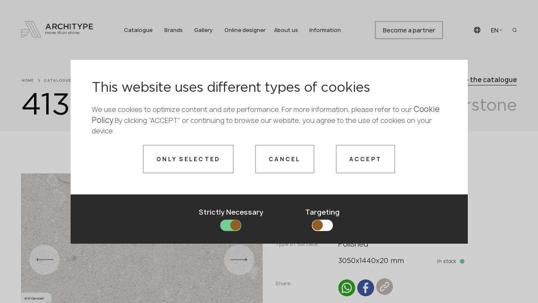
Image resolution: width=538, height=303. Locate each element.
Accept (365, 159)
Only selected (188, 159)
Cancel (285, 159)
